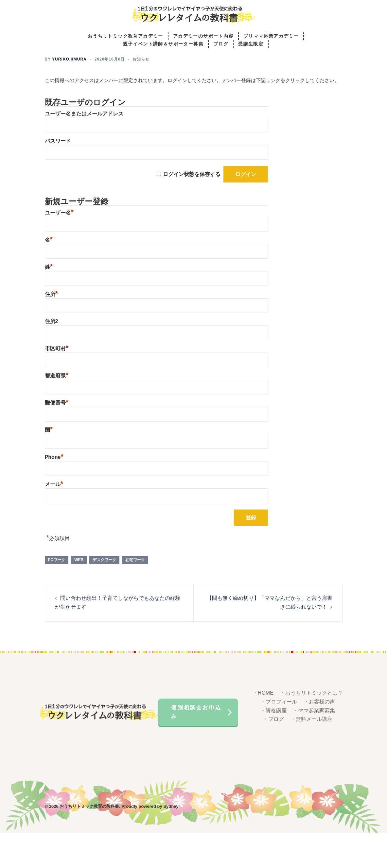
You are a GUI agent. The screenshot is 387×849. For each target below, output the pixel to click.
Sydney (170, 822)
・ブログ (273, 735)
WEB (78, 576)
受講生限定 (250, 44)
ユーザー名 (59, 229)
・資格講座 (273, 727)
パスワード (58, 157)
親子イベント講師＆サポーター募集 (163, 44)
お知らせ (141, 75)
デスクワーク (104, 576)
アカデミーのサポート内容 (203, 36)
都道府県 (57, 392)
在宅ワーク (135, 576)
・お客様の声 (319, 718)
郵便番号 (57, 419)
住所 (51, 310)
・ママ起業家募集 (314, 727)
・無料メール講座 (311, 735)
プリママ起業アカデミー (271, 36)
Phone (54, 473)
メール (54, 500)
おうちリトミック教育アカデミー (125, 36)
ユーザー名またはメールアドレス (84, 130)
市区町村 (57, 365)
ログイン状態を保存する (191, 190)
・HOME (263, 709)
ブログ (220, 44)
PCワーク (56, 576)
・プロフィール (278, 718)
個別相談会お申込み (196, 728)
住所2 (51, 337)
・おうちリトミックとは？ (311, 709)
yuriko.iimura (69, 75)
